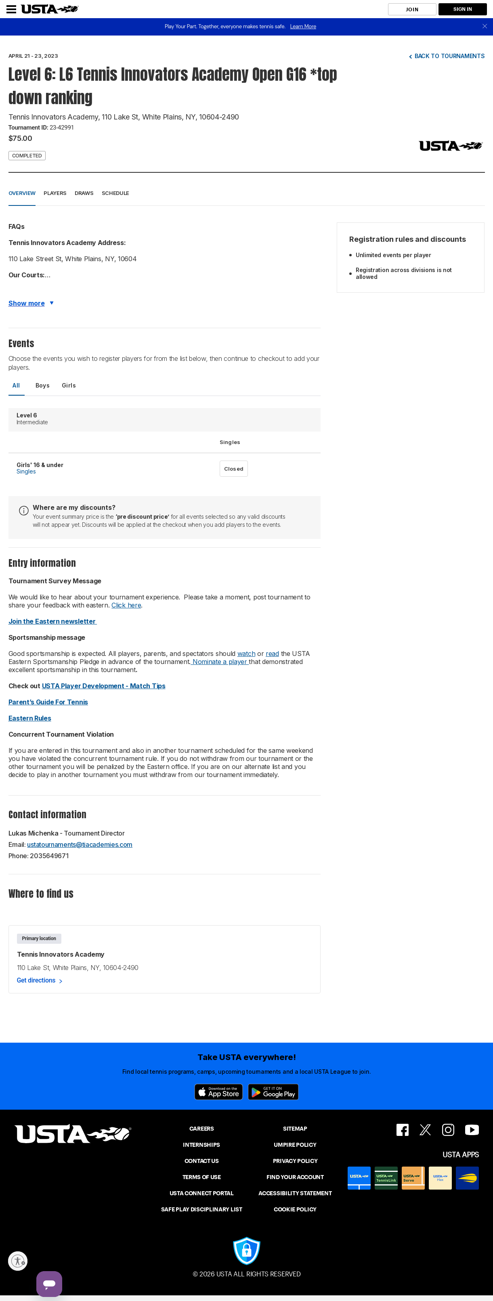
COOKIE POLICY (295, 1209)
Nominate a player (220, 662)
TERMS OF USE (202, 1177)
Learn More (303, 26)
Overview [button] (22, 193)
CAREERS (201, 1129)
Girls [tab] (69, 385)
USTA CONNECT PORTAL (202, 1193)
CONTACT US (202, 1161)
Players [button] (55, 193)
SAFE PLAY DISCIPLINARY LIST (201, 1209)
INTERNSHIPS (201, 1145)
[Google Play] (273, 1092)
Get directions (36, 980)
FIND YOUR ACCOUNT (295, 1177)
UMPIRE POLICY (295, 1145)
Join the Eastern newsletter (52, 621)
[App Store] (218, 1092)
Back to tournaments (450, 55)
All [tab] (16, 385)
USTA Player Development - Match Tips (104, 686)
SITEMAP (295, 1129)
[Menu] (11, 9)
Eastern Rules (29, 718)
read (272, 653)
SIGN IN (462, 9)
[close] (485, 27)
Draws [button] (84, 193)
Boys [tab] (43, 385)
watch (246, 653)
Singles (26, 471)
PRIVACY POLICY (295, 1161)
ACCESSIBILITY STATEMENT (294, 1193)
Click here (126, 605)
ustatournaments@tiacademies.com (79, 844)
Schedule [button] (116, 193)
